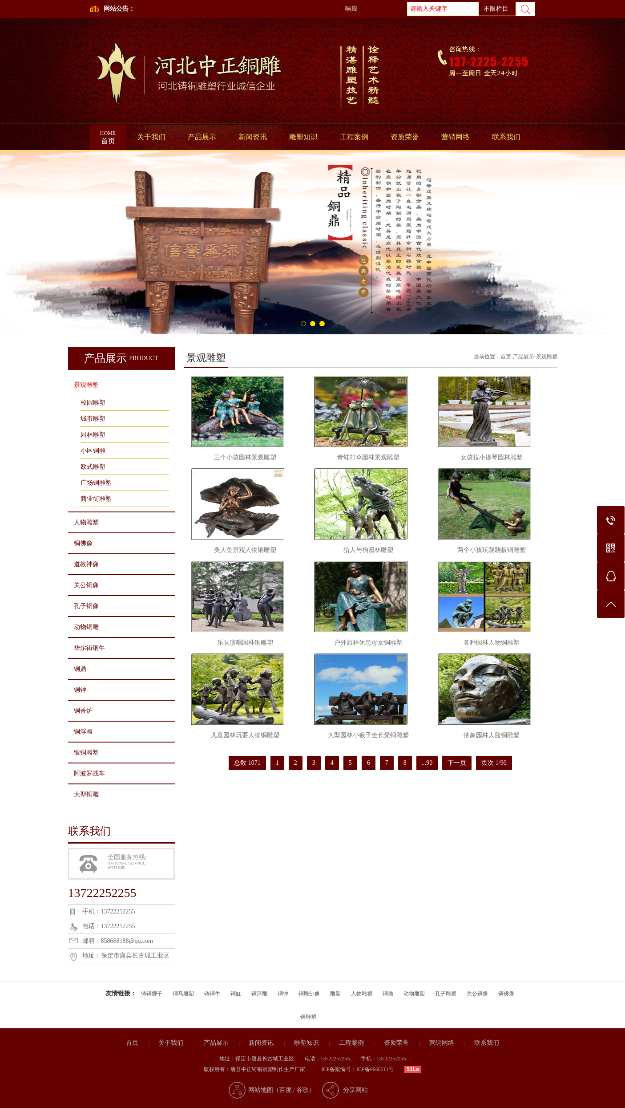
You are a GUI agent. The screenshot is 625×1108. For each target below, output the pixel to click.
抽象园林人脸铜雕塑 (492, 735)
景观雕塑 (86, 385)
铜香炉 (83, 710)
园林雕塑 (93, 434)
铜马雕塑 (183, 993)
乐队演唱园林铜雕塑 (245, 642)
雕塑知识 (303, 137)
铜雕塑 (308, 1017)
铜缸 (235, 993)
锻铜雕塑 (86, 752)
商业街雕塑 (96, 498)
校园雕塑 (93, 402)
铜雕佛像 (309, 993)
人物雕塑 (86, 522)
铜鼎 (80, 669)
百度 (285, 1090)
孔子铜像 (86, 606)
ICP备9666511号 (375, 1069)
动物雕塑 (414, 993)
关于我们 (151, 137)
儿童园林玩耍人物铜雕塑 (245, 735)
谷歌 (302, 1090)
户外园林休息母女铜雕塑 (368, 642)
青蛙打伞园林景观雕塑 (368, 457)
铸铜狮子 (151, 993)
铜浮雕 (83, 731)
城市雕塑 (93, 418)
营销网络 (455, 137)
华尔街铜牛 (89, 648)
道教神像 (86, 564)
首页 (108, 135)
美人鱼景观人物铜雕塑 (245, 550)
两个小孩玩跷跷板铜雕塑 (491, 550)
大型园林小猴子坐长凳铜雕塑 (368, 735)
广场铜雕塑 (96, 482)
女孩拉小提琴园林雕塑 (491, 457)
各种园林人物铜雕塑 (492, 642)
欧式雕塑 (93, 466)
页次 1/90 (493, 762)
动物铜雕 (86, 627)
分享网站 (355, 1090)
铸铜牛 (212, 993)
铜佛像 (83, 543)
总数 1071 (247, 762)
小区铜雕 (93, 450)
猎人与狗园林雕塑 (368, 550)
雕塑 (335, 993)
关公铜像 (86, 585)
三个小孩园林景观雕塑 (245, 457)
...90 (427, 762)
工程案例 (354, 137)
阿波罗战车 (89, 773)
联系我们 (506, 137)
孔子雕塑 (445, 993)
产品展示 (202, 137)
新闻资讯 (252, 137)
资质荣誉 (405, 137)
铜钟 (80, 689)
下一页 (457, 762)
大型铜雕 (86, 794)
